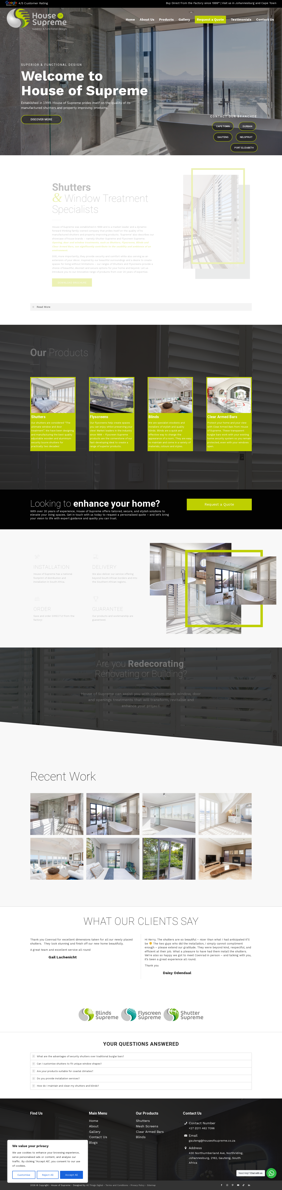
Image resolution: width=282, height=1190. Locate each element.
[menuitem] (130, 19)
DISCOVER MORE (41, 119)
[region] (47, 1161)
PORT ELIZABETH (244, 147)
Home (93, 1121)
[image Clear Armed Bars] (170, 860)
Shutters (143, 1121)
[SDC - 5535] (53, 395)
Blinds (141, 1137)
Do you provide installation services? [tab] (56, 1078)
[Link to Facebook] (221, 1185)
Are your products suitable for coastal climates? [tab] (62, 1071)
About (94, 1126)
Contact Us (98, 1137)
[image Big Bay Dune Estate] (226, 860)
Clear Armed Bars (150, 1132)
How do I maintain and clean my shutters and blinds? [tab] (65, 1085)
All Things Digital (94, 1185)
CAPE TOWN (223, 126)
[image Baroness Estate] (58, 815)
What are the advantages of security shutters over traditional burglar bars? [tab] (78, 1056)
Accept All (71, 1174)
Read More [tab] (41, 307)
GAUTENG (222, 137)
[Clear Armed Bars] (229, 395)
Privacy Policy (137, 1185)
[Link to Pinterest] (232, 1185)
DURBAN (247, 126)
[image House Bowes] (114, 815)
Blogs (93, 1142)
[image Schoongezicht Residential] (114, 860)
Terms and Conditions (116, 1185)
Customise (23, 1174)
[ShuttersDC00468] (170, 395)
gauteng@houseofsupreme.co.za (212, 1140)
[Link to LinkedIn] (249, 1185)
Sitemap (151, 1185)
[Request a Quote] (219, 504)
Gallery (94, 1132)
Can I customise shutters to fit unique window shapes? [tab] (67, 1063)
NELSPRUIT (246, 137)
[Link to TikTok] (243, 1185)
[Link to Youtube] (238, 1185)
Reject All (47, 1174)
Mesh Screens (147, 1126)
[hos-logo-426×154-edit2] (37, 19)
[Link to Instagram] (227, 1185)
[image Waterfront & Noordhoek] (226, 815)
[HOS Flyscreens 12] (111, 395)
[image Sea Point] (170, 815)
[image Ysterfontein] (58, 860)
